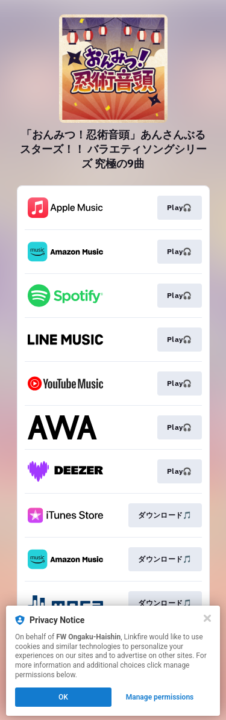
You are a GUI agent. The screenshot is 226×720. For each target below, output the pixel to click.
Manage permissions (160, 697)
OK (63, 697)
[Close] (207, 618)
